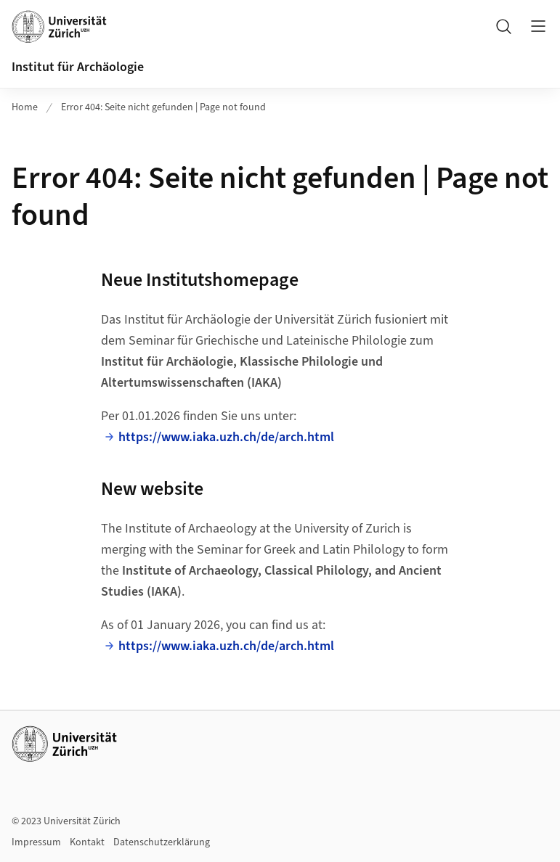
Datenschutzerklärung (161, 842)
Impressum (36, 842)
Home (25, 107)
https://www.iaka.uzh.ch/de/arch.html (226, 437)
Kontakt (87, 842)
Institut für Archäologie (78, 67)
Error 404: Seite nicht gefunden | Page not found (163, 107)
